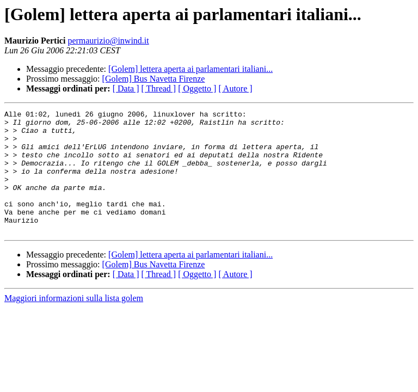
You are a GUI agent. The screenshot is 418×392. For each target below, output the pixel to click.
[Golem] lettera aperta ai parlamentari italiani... (190, 69)
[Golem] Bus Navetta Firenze (153, 78)
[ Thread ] (159, 88)
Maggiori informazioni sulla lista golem (73, 322)
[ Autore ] (235, 88)
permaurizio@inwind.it (108, 40)
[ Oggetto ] (197, 88)
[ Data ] (126, 88)
